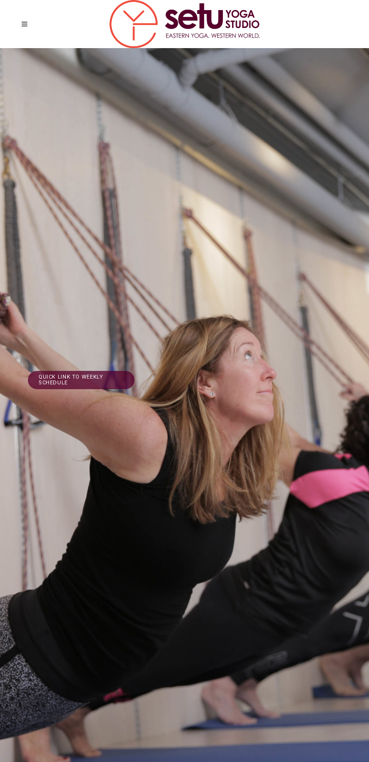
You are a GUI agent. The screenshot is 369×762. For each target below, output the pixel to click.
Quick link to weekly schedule (70, 380)
